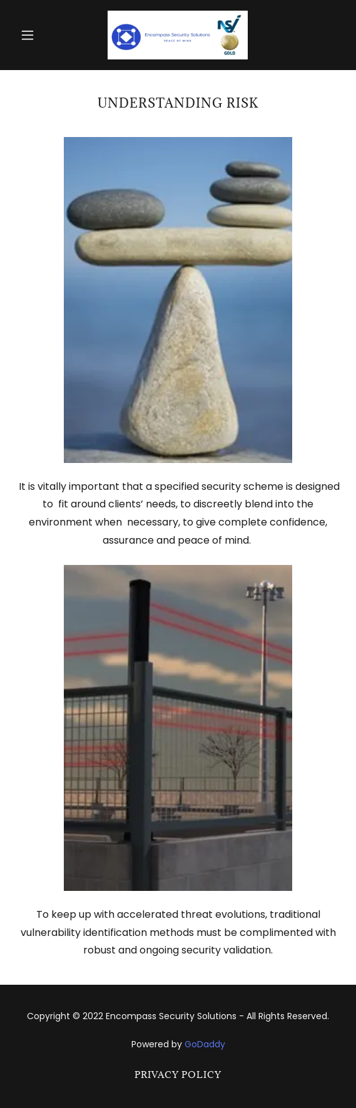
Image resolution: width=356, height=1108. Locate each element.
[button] (39, 35)
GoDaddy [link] (205, 1044)
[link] (178, 35)
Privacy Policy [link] (178, 1074)
